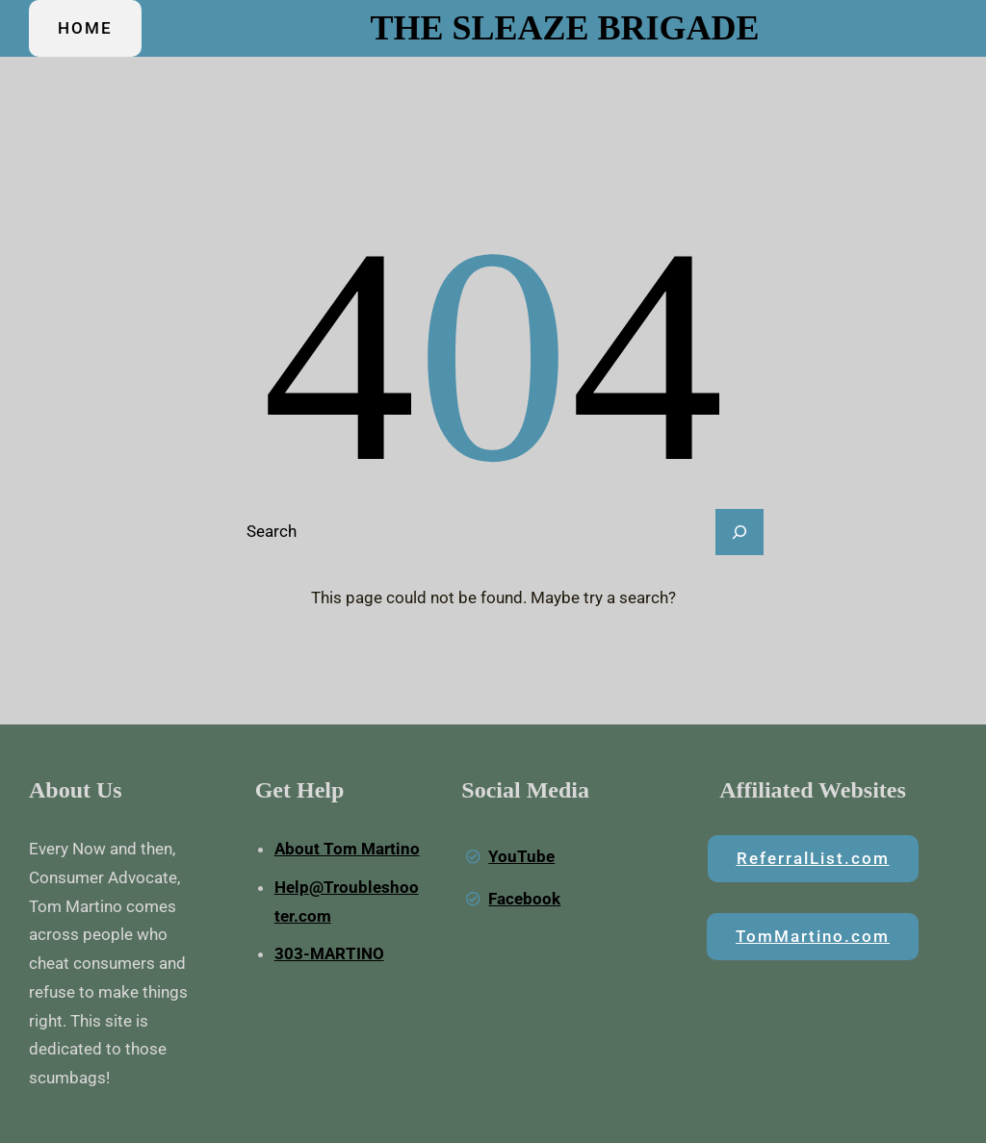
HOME (85, 28)
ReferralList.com (813, 858)
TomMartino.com (813, 936)
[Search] (739, 532)
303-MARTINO (329, 953)
